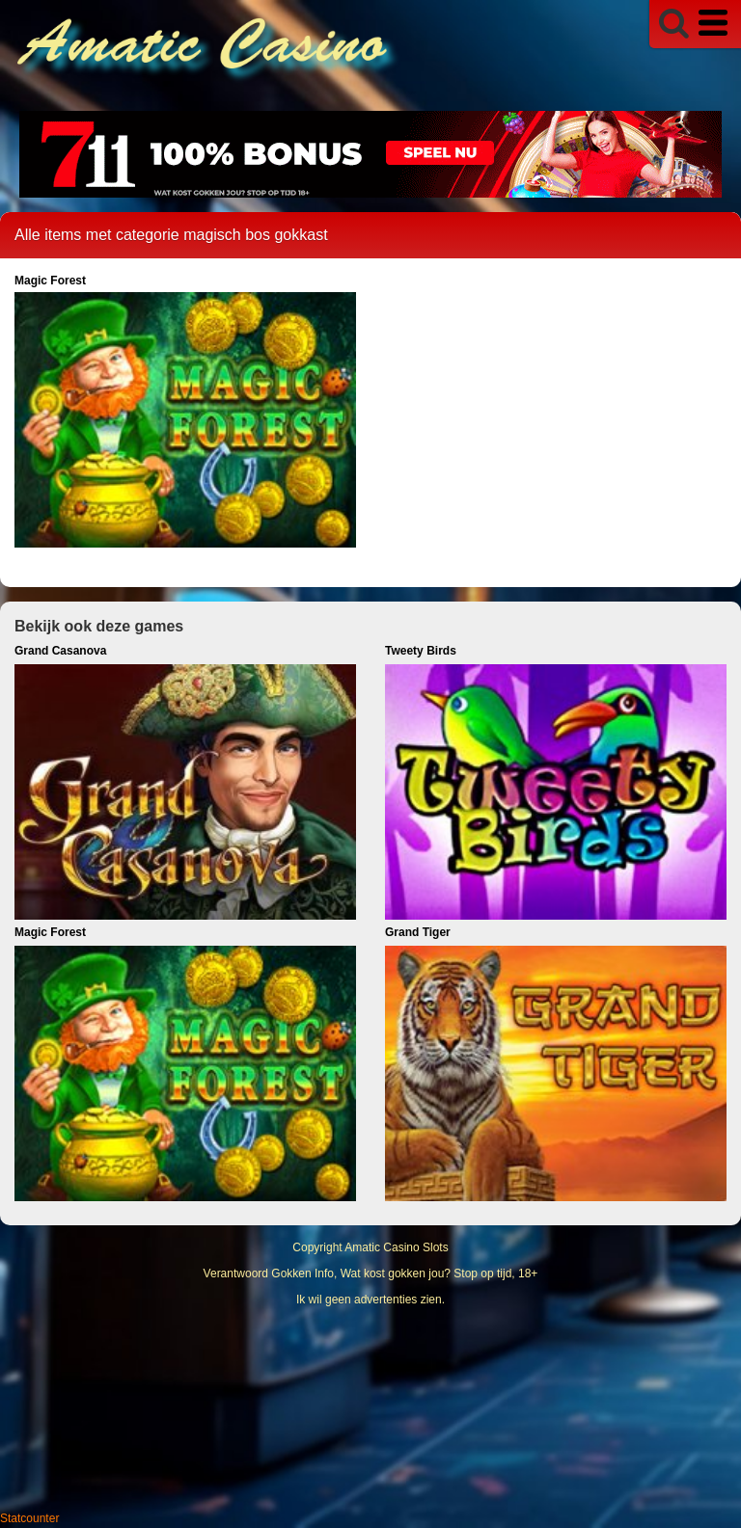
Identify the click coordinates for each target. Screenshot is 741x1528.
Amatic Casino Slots (396, 1247)
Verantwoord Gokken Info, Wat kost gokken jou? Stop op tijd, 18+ (371, 1273)
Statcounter (29, 1518)
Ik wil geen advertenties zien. (370, 1299)
